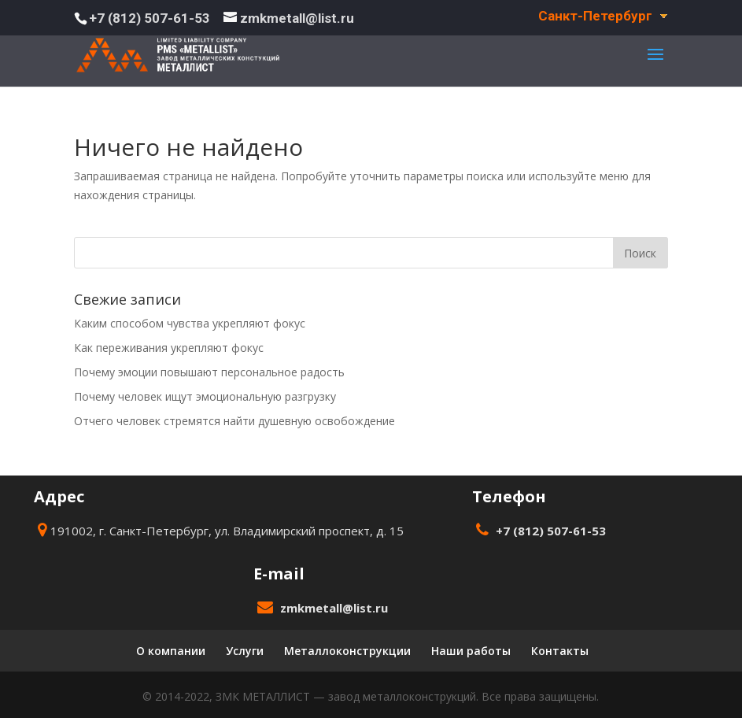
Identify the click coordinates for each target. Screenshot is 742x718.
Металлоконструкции (347, 650)
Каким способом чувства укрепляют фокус (189, 323)
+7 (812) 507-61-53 (149, 18)
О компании (170, 650)
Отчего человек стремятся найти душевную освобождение (234, 420)
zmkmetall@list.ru (334, 608)
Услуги (245, 650)
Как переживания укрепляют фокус (169, 347)
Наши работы (471, 650)
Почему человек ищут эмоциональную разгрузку (205, 396)
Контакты (560, 650)
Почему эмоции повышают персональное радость (209, 372)
